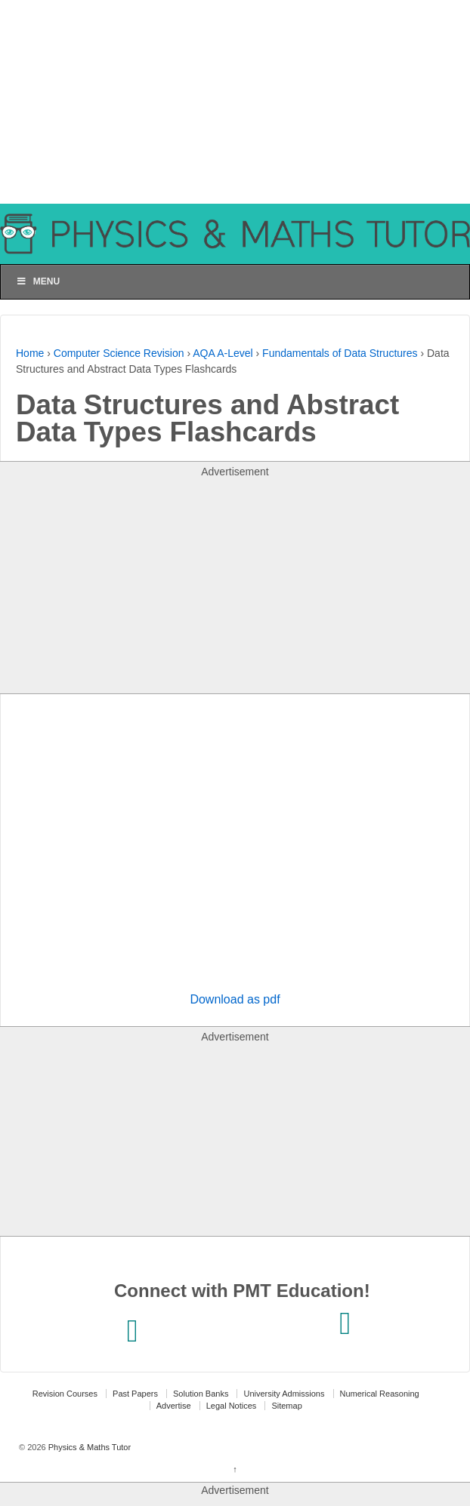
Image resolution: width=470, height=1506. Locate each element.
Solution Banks (200, 1393)
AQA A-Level (222, 353)
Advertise (173, 1405)
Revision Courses (64, 1393)
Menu (38, 281)
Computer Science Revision (119, 353)
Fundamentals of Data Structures (339, 353)
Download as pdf (235, 999)
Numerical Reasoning (379, 1393)
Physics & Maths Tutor (88, 1447)
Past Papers (135, 1393)
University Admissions (283, 1393)
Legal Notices (231, 1405)
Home (30, 353)
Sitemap (286, 1405)
